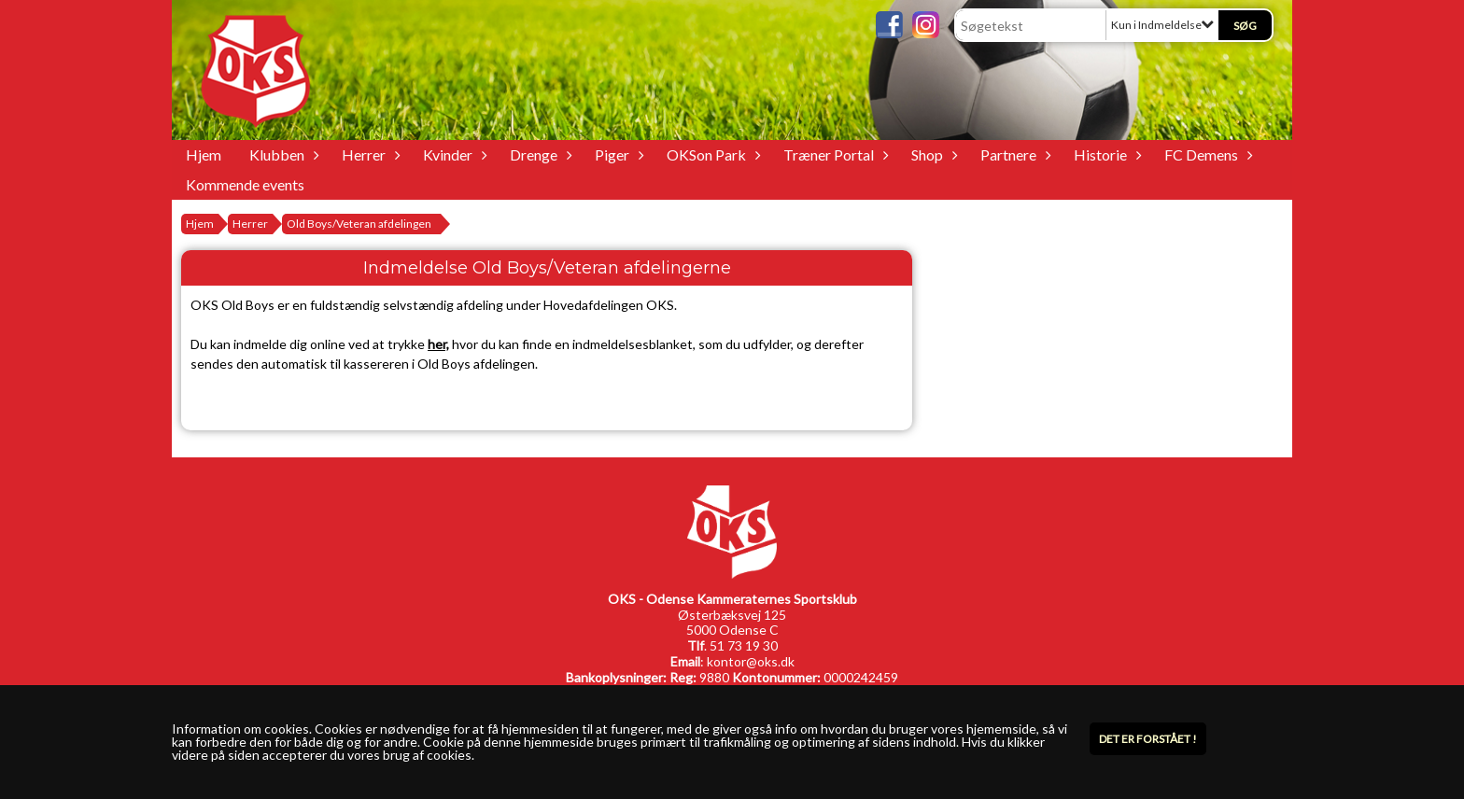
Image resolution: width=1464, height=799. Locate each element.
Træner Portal (833, 154)
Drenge (538, 154)
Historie (1105, 154)
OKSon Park (711, 154)
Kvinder (452, 154)
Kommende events (245, 184)
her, (438, 344)
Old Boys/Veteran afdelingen (359, 224)
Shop (931, 154)
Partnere (1013, 154)
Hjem (203, 154)
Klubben (281, 154)
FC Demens (1205, 154)
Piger (617, 154)
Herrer (368, 154)
